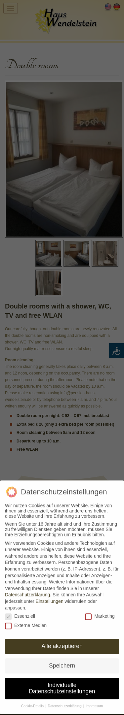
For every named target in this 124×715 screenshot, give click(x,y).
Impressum (94, 703)
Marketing (99, 613)
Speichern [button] (62, 662)
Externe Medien (26, 622)
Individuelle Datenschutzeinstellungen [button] (62, 685)
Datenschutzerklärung (27, 592)
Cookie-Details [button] (33, 703)
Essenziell (20, 613)
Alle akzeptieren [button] (62, 643)
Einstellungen (49, 598)
